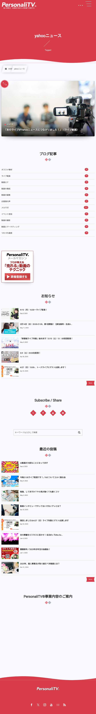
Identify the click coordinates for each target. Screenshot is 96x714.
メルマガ (44, 207)
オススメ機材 (44, 169)
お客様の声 (44, 201)
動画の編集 (44, 194)
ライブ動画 (44, 175)
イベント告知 (44, 213)
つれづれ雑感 (44, 232)
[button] (88, 4)
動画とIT (44, 182)
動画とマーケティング (44, 226)
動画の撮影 (44, 220)
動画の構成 (44, 188)
